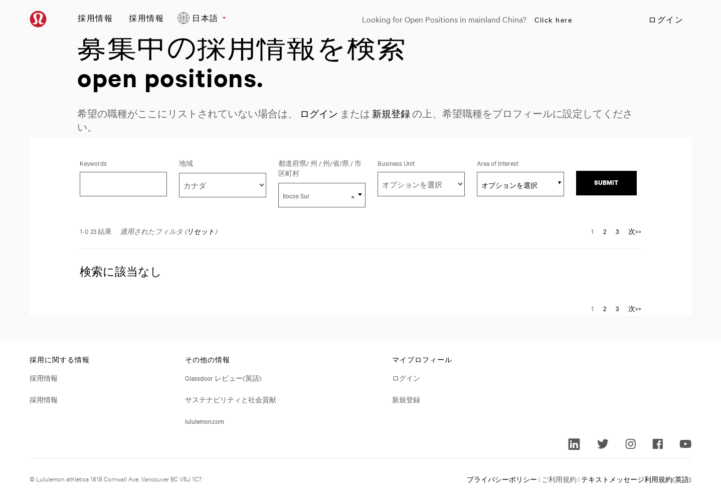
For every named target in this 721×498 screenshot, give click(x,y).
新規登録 (394, 113)
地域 (186, 162)
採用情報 (95, 18)
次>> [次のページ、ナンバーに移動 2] (634, 230)
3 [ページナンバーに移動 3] (617, 230)
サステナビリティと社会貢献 (230, 399)
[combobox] (322, 195)
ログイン (665, 20)
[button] (352, 196)
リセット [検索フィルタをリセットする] (201, 230)
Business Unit (396, 162)
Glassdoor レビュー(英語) (223, 377)
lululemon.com (204, 420)
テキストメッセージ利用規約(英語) (636, 478)
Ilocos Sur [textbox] (318, 195)
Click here (553, 20)
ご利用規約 (559, 478)
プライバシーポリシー (502, 478)
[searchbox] (515, 184)
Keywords (93, 162)
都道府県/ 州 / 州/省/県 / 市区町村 (320, 167)
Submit (606, 182)
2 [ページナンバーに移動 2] (604, 230)
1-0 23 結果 (96, 230)
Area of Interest (497, 162)
